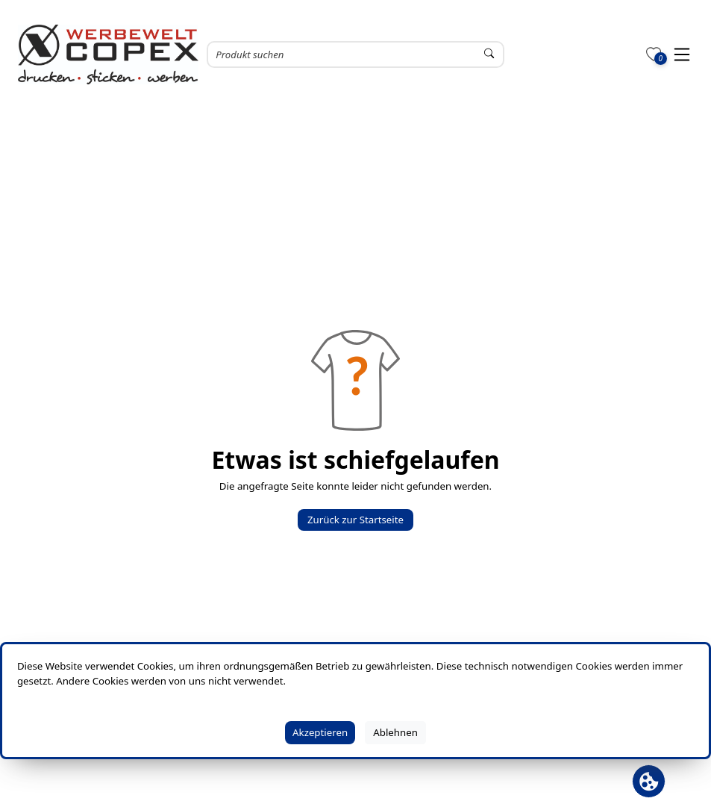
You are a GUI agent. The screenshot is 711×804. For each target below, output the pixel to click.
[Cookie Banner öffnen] (648, 781)
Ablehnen (395, 732)
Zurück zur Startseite (355, 519)
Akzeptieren (320, 732)
